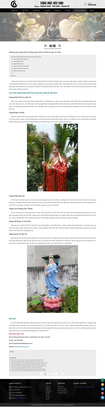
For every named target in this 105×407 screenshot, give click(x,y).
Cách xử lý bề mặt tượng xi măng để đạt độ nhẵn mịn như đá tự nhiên (28, 371)
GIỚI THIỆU (25, 10)
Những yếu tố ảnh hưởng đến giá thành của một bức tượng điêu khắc (28, 366)
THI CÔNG (67, 10)
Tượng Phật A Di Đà (18, 61)
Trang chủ (48, 387)
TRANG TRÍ (57, 10)
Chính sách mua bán (62, 393)
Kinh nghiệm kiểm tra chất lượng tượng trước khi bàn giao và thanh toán (29, 363)
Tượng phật (48, 391)
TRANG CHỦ (14, 10)
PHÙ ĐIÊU (47, 10)
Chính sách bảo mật (62, 391)
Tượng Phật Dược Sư (18, 64)
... (55, 374)
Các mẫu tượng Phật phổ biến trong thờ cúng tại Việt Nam (26, 57)
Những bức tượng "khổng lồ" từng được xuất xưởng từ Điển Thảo (27, 360)
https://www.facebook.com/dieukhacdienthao (83, 387)
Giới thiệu (48, 389)
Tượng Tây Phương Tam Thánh (21, 66)
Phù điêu (48, 393)
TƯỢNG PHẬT (36, 10)
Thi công (48, 397)
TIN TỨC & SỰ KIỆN (80, 10)
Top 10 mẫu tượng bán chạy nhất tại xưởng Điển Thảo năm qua (27, 362)
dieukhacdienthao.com (22, 347)
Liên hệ (47, 399)
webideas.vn (71, 405)
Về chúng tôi (60, 387)
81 (59, 374)
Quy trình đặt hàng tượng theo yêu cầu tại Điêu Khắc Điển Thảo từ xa (28, 365)
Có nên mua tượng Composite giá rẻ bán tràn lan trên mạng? (26, 368)
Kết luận (13, 76)
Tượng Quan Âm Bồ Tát (19, 71)
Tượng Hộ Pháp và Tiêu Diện (20, 68)
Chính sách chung (61, 389)
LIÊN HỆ (92, 10)
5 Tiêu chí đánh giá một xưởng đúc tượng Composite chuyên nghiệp (28, 369)
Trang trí (48, 395)
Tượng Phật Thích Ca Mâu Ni (20, 59)
